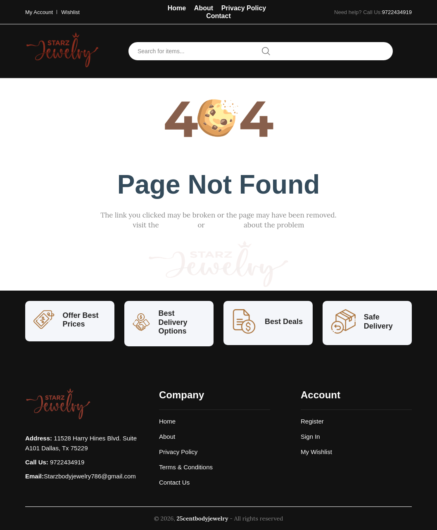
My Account (39, 12)
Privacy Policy (243, 8)
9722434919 (397, 12)
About (203, 8)
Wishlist (70, 12)
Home (177, 8)
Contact (218, 15)
